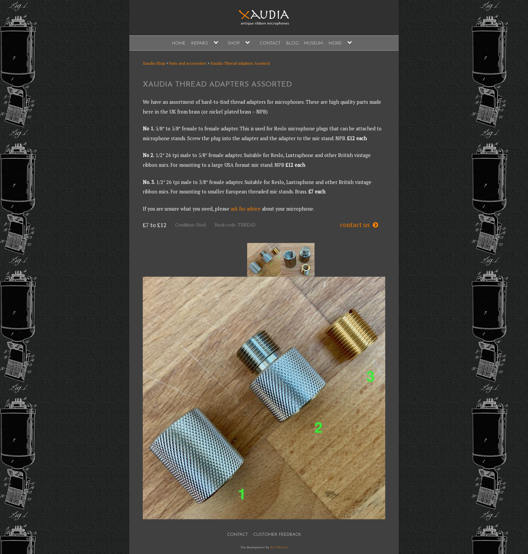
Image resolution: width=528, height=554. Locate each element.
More (335, 43)
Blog (292, 43)
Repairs (199, 43)
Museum (313, 43)
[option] (264, 260)
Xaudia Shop (154, 63)
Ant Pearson (279, 547)
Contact (270, 43)
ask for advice (246, 209)
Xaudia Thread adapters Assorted (240, 63)
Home (179, 43)
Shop (234, 43)
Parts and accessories (187, 63)
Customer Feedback (277, 534)
